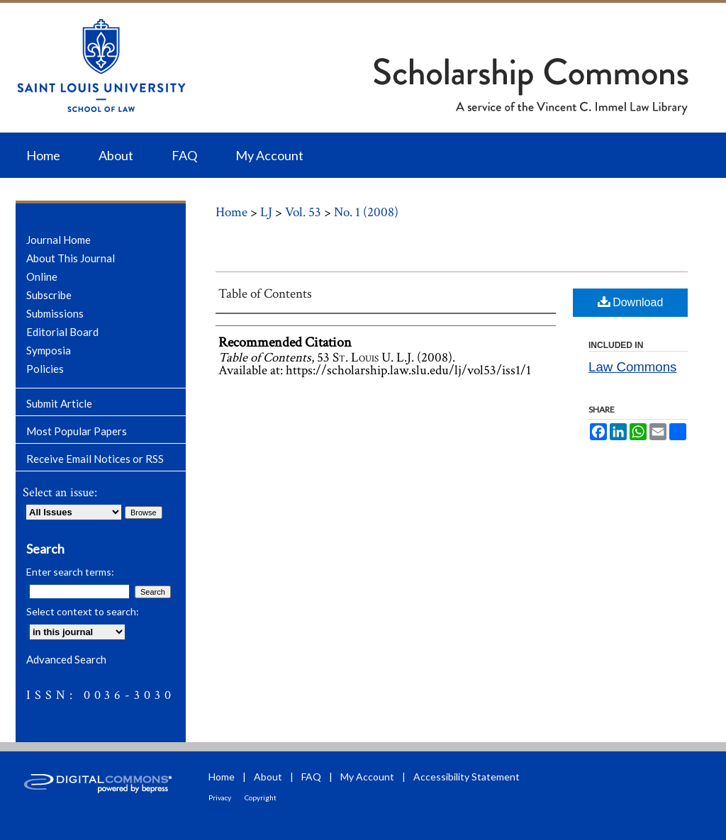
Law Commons (632, 366)
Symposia (48, 350)
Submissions (55, 313)
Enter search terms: (70, 572)
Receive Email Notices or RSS (95, 458)
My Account (367, 777)
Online (41, 276)
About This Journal (70, 258)
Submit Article (59, 403)
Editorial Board (62, 331)
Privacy (219, 797)
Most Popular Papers (76, 431)
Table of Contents (265, 294)
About (268, 777)
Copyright (261, 797)
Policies (45, 368)
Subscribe (49, 295)
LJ (266, 212)
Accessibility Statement (466, 777)
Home (231, 212)
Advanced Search (66, 659)
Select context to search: (82, 611)
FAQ (311, 777)
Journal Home (58, 239)
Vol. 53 (303, 212)
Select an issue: (60, 492)
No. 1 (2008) (366, 212)
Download (631, 301)
